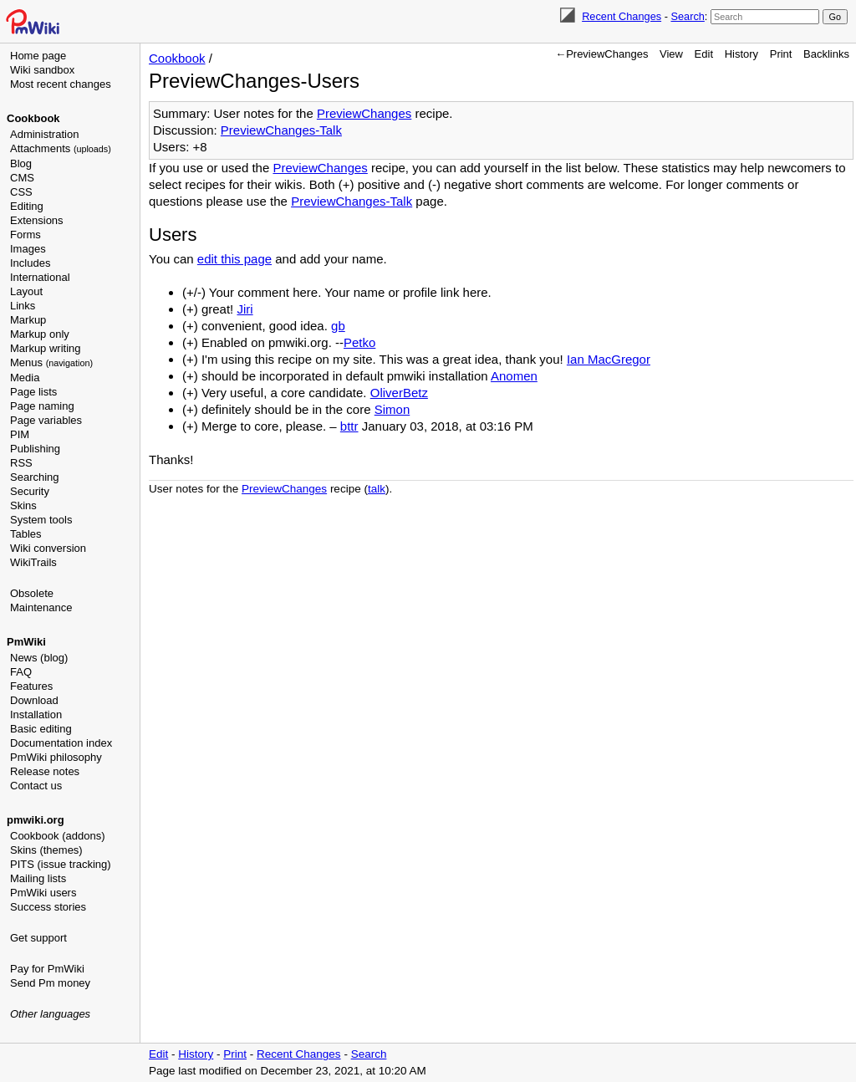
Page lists (33, 391)
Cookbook (33, 118)
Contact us (36, 785)
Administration (44, 134)
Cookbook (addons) (57, 835)
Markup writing (45, 348)
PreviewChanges (364, 113)
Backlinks (826, 54)
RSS (21, 463)
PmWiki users (43, 892)
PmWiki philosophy (56, 757)
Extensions (37, 220)
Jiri (244, 309)
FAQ (21, 672)
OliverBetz (399, 392)
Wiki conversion (48, 548)
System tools (41, 519)
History (741, 54)
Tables (26, 534)
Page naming (42, 406)
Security (29, 491)
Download (34, 700)
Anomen (514, 376)
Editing (26, 206)
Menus (51, 362)
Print (781, 54)
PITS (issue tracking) (60, 864)
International (40, 277)
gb (338, 326)
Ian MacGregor (608, 359)
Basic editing (41, 728)
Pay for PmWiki (47, 968)
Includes (30, 263)
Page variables (46, 420)
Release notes (44, 771)
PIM (19, 434)
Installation (36, 714)
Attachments (60, 148)
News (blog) (39, 657)
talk (376, 488)
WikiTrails (33, 562)
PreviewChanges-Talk (281, 130)
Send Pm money (50, 983)
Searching (34, 477)
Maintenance (41, 607)
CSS (21, 192)
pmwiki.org (35, 820)
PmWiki (26, 641)
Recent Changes (621, 16)
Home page (38, 55)
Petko (359, 342)
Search (687, 16)
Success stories (48, 907)
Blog (21, 163)
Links (22, 305)
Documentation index (61, 743)
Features (31, 686)
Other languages (50, 1014)
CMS (22, 177)
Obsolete (32, 593)
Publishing (35, 448)
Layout (26, 291)
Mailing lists (38, 878)
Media (24, 377)
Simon (392, 409)
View (671, 54)
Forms (25, 234)
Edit (704, 54)
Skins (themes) (46, 850)
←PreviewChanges (601, 54)
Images (28, 248)
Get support (38, 937)
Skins (23, 505)
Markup (28, 320)
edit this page (234, 259)
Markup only (39, 334)
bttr (349, 426)
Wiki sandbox (42, 70)
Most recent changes (60, 84)
